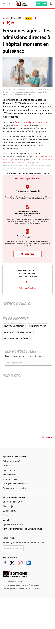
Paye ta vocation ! (14, 326)
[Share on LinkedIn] (14, 23)
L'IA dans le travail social (18, 332)
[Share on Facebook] (4, 23)
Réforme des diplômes (16, 338)
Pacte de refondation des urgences (31, 122)
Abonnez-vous (27, 254)
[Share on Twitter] (9, 23)
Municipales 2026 (38, 326)
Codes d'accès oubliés (27, 288)
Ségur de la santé (21, 125)
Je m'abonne (41, 4)
